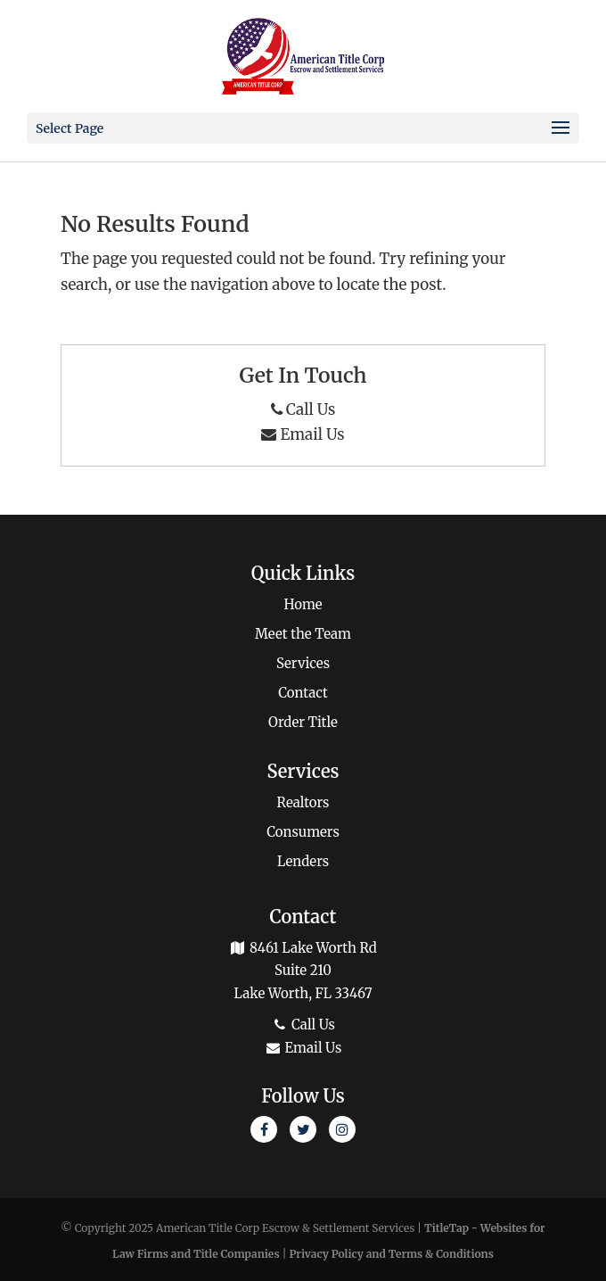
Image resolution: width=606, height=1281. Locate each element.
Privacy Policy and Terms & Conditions (391, 1253)
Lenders (303, 861)
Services (303, 663)
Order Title (303, 722)
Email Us (302, 434)
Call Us (303, 409)
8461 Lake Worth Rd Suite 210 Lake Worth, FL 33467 (303, 970)
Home (302, 604)
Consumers (303, 831)
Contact (303, 692)
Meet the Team (303, 633)
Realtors (303, 802)
